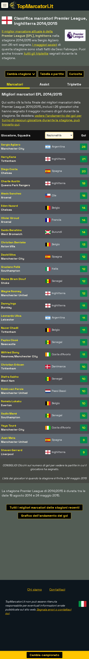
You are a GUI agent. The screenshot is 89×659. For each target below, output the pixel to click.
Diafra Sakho (10, 377)
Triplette (74, 84)
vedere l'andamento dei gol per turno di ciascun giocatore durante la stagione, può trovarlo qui (42, 120)
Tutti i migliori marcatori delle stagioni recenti (44, 507)
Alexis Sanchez (11, 193)
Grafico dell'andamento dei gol (44, 516)
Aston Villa (8, 246)
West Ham (8, 381)
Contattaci (57, 596)
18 (83, 183)
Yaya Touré (8, 425)
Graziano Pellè (10, 267)
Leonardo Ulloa (11, 316)
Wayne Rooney (11, 291)
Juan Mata (8, 438)
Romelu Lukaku (11, 401)
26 (84, 147)
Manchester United (14, 295)
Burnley (6, 307)
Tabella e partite (52, 74)
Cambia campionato (44, 655)
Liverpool (7, 454)
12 (83, 257)
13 (83, 244)
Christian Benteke (13, 242)
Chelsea (6, 173)
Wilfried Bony (10, 352)
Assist (44, 84)
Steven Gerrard (11, 450)
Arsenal (6, 197)
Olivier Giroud (10, 218)
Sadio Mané (9, 413)
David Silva (8, 254)
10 (83, 367)
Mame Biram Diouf (13, 279)
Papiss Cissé (9, 340)
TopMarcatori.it (35, 6)
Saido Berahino (11, 230)
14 (83, 208)
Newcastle (8, 344)
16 (83, 196)
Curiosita (75, 74)
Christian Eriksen (12, 364)
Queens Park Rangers (15, 185)
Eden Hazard (9, 206)
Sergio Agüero (10, 144)
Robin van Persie (12, 389)
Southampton (10, 271)
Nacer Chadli (9, 328)
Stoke (5, 283)
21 (83, 159)
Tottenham (8, 161)
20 (84, 171)
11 (83, 306)
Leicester (7, 319)
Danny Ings (8, 303)
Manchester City (12, 148)
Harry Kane (8, 157)
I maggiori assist (44, 45)
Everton (6, 405)
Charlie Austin (10, 181)
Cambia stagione (21, 74)
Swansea (7, 356)
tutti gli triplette (36, 53)
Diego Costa (9, 169)
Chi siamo (34, 596)
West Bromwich (11, 234)
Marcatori (15, 84)
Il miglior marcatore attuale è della (27, 31)
